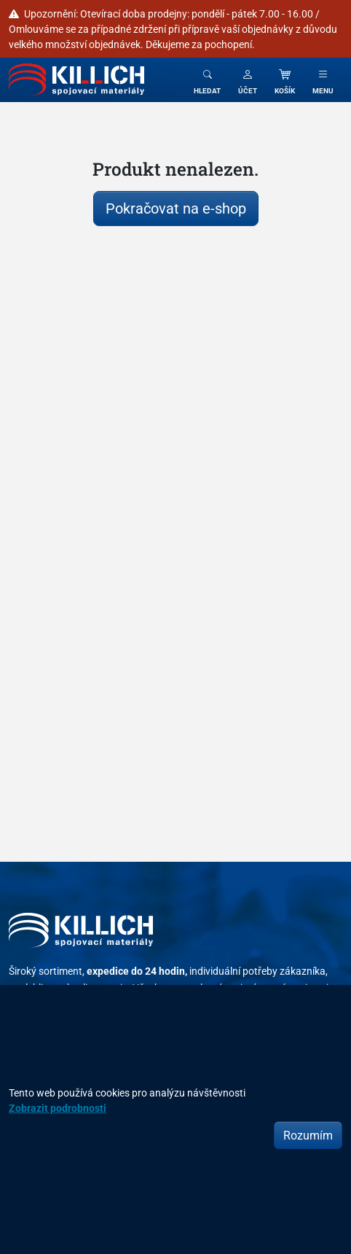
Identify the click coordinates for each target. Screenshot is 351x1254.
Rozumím (308, 1135)
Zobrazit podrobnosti (57, 1108)
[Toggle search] (207, 79)
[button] (247, 79)
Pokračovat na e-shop (176, 208)
